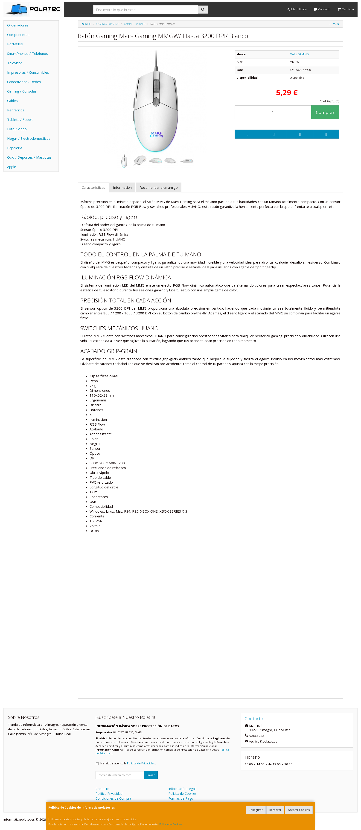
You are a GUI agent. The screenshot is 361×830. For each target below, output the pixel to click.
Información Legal (181, 788)
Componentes (18, 34)
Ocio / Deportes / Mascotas (29, 157)
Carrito (346, 9)
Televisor (14, 63)
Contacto (322, 9)
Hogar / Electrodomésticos (28, 138)
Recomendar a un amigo (159, 187)
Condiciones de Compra (113, 798)
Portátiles (15, 44)
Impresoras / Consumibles (28, 72)
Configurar (256, 810)
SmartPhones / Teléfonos (27, 53)
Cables (12, 100)
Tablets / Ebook (19, 119)
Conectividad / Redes (24, 81)
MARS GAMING (299, 54)
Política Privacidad (109, 793)
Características (93, 187)
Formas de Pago (180, 798)
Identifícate (297, 9)
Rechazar (275, 810)
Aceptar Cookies (299, 810)
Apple (11, 166)
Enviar (151, 775)
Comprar (325, 112)
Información (122, 187)
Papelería (14, 147)
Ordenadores (18, 25)
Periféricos (15, 110)
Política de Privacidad (141, 763)
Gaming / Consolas (22, 91)
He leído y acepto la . (128, 763)
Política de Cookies (170, 824)
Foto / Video (17, 129)
